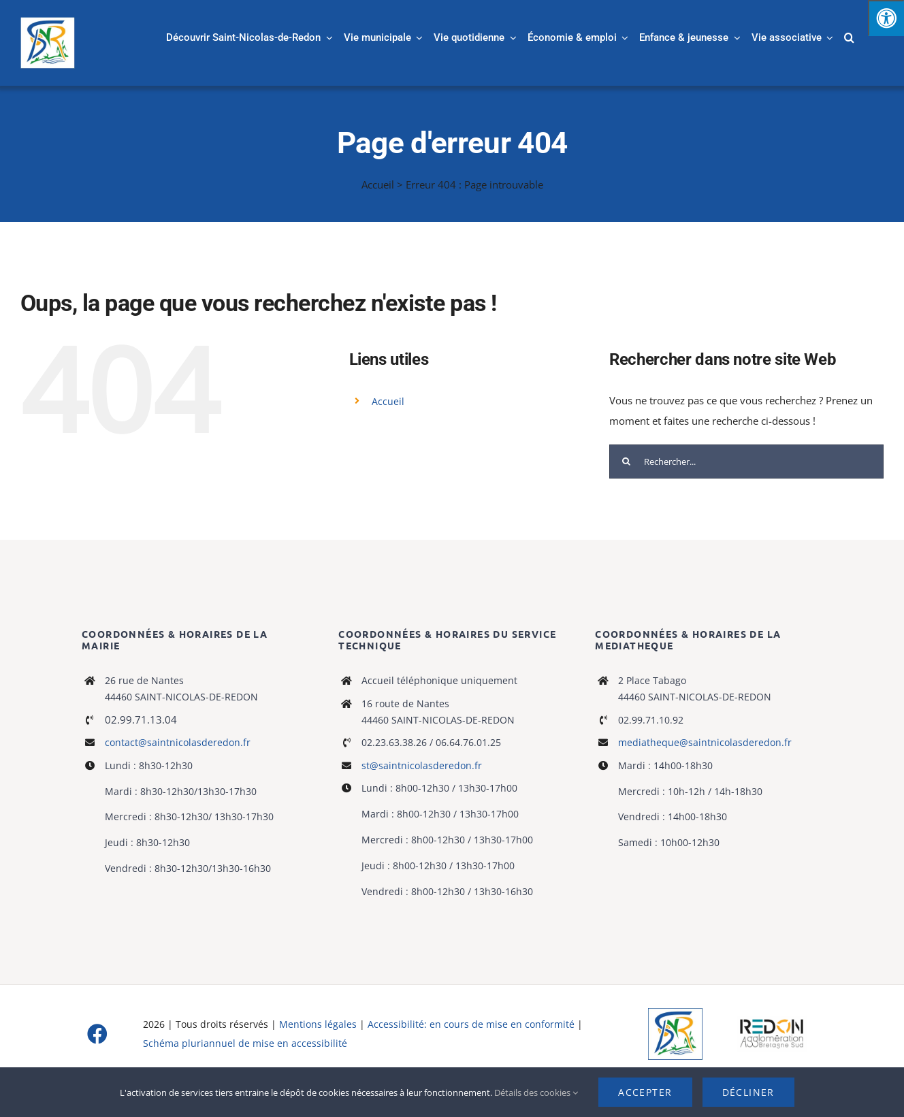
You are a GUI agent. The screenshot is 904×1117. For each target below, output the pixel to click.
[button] (849, 37)
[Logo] (675, 1013)
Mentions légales (318, 1024)
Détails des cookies (536, 1092)
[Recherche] (626, 461)
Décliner (748, 1092)
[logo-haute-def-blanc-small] (772, 1021)
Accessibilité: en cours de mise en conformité (472, 1024)
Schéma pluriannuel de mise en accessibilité (245, 1043)
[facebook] (97, 1034)
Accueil (377, 184)
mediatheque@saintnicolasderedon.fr (705, 742)
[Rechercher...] (746, 461)
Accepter (645, 1092)
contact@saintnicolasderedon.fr (178, 742)
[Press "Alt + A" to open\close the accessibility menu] (886, 18)
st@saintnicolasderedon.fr (421, 765)
